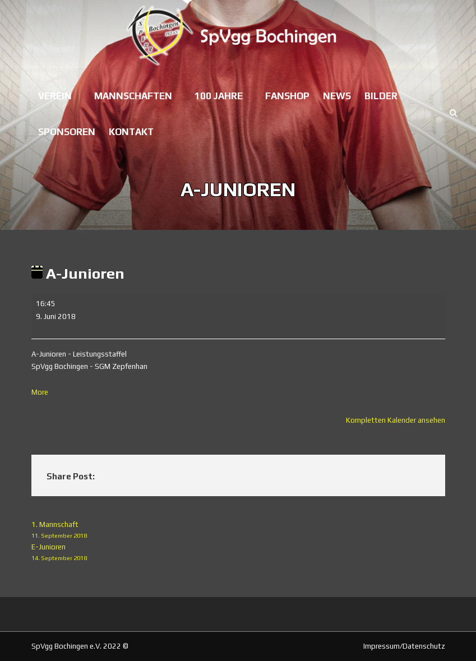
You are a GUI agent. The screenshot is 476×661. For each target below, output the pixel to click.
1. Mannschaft (238, 530)
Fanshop (287, 95)
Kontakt (131, 131)
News (337, 95)
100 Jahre (219, 95)
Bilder (381, 95)
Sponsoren (66, 131)
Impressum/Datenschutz (404, 646)
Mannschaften (133, 95)
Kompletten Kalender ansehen (395, 420)
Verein (55, 95)
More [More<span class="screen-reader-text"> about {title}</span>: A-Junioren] (39, 392)
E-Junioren (238, 553)
